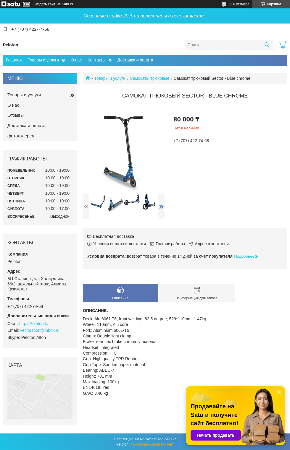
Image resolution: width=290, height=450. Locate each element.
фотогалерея (20, 135)
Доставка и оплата (135, 60)
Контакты (96, 60)
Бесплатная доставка (113, 236)
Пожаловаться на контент (152, 444)
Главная (14, 60)
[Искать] (266, 45)
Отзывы (15, 115)
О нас (76, 60)
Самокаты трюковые (150, 78)
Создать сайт (44, 4)
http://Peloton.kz (34, 323)
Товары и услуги (43, 60)
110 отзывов (239, 4)
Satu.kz (170, 439)
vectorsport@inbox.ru (39, 330)
